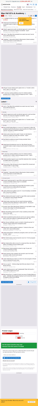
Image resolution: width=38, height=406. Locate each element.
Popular (10, 15)
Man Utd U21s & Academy (7, 9)
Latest (6, 15)
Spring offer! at (18, 1)
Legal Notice (5, 365)
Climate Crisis (6, 7)
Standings (22, 333)
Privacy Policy (30, 364)
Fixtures (5, 333)
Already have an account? (9, 360)
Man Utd (23, 337)
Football (19, 7)
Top (2, 15)
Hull (16, 337)
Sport (23, 7)
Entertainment (29, 7)
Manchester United (18, 9)
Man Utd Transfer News (28, 9)
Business (13, 7)
